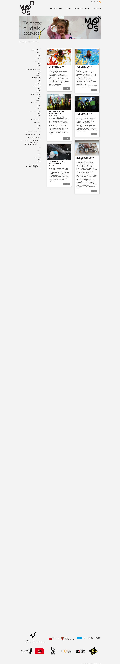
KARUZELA (37, 52)
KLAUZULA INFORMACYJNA (32, 166)
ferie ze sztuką (35, 102)
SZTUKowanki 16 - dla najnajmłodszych (84, 67)
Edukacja (22, 42)
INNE (39, 153)
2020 (39, 159)
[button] (92, 1)
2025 (39, 57)
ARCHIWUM (37, 122)
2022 (39, 125)
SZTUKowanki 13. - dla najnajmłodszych (56, 162)
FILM (39, 147)
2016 (37, 42)
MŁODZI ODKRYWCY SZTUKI (33, 134)
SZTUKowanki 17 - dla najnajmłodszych (56, 67)
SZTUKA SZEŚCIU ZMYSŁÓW (33, 131)
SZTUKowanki (32, 42)
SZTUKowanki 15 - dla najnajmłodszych (56, 112)
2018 (39, 127)
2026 (39, 55)
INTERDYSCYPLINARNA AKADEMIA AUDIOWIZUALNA (29, 142)
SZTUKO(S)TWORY (35, 86)
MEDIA (38, 150)
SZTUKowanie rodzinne (33, 69)
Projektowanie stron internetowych (94, 663)
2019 (39, 161)
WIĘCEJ (66, 88)
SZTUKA (26, 42)
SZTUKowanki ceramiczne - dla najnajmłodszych (86, 158)
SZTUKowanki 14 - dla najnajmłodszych (84, 114)
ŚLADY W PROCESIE (35, 119)
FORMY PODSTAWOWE (34, 137)
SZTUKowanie (36, 61)
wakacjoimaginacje (34, 111)
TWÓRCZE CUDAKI (35, 94)
